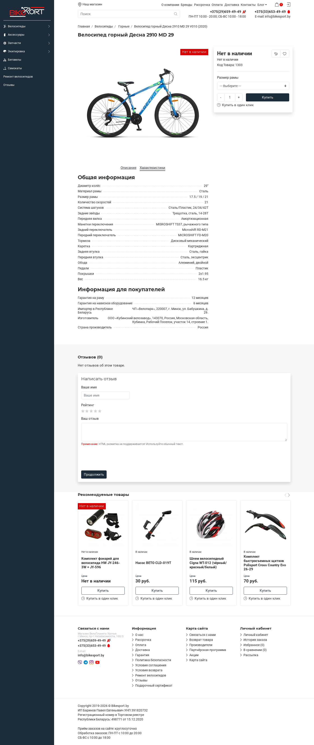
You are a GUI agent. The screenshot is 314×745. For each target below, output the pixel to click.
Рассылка (250, 655)
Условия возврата (149, 670)
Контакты (248, 5)
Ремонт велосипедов (18, 76)
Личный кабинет (255, 635)
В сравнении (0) (255, 650)
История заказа (255, 640)
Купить (267, 97)
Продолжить (94, 474)
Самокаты (12, 68)
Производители (200, 645)
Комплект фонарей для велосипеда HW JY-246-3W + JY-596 (100, 563)
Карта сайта (198, 660)
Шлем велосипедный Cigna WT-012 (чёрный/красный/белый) (208, 563)
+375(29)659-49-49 (92, 640)
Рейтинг (87, 405)
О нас (139, 635)
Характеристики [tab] (152, 168)
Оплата (217, 5)
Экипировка (14, 51)
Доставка (232, 5)
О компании (170, 5)
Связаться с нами (202, 635)
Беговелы (12, 60)
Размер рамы (227, 78)
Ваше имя (89, 387)
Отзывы (8, 85)
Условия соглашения (150, 665)
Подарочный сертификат (153, 685)
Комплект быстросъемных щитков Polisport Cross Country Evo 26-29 (265, 563)
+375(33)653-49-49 (92, 645)
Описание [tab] (128, 168)
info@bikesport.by (278, 16)
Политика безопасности (153, 660)
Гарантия (142, 655)
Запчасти (12, 43)
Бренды (186, 5)
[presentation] (115, 458)
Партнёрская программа (207, 650)
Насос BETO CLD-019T (153, 563)
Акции (194, 655)
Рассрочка (202, 5)
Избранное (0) (253, 645)
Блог (260, 5)
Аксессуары (13, 35)
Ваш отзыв (90, 419)
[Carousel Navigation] (287, 495)
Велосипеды (14, 26)
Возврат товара (201, 640)
